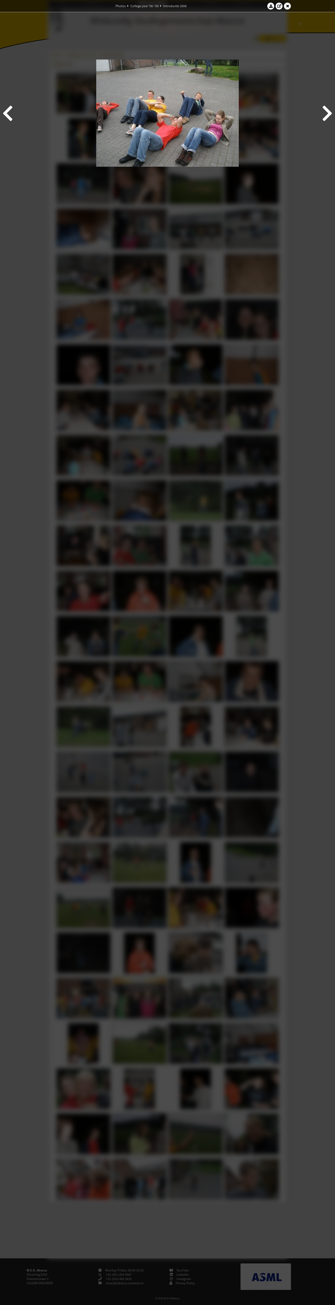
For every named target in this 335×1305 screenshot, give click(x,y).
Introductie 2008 (175, 6)
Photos (120, 6)
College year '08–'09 (144, 6)
